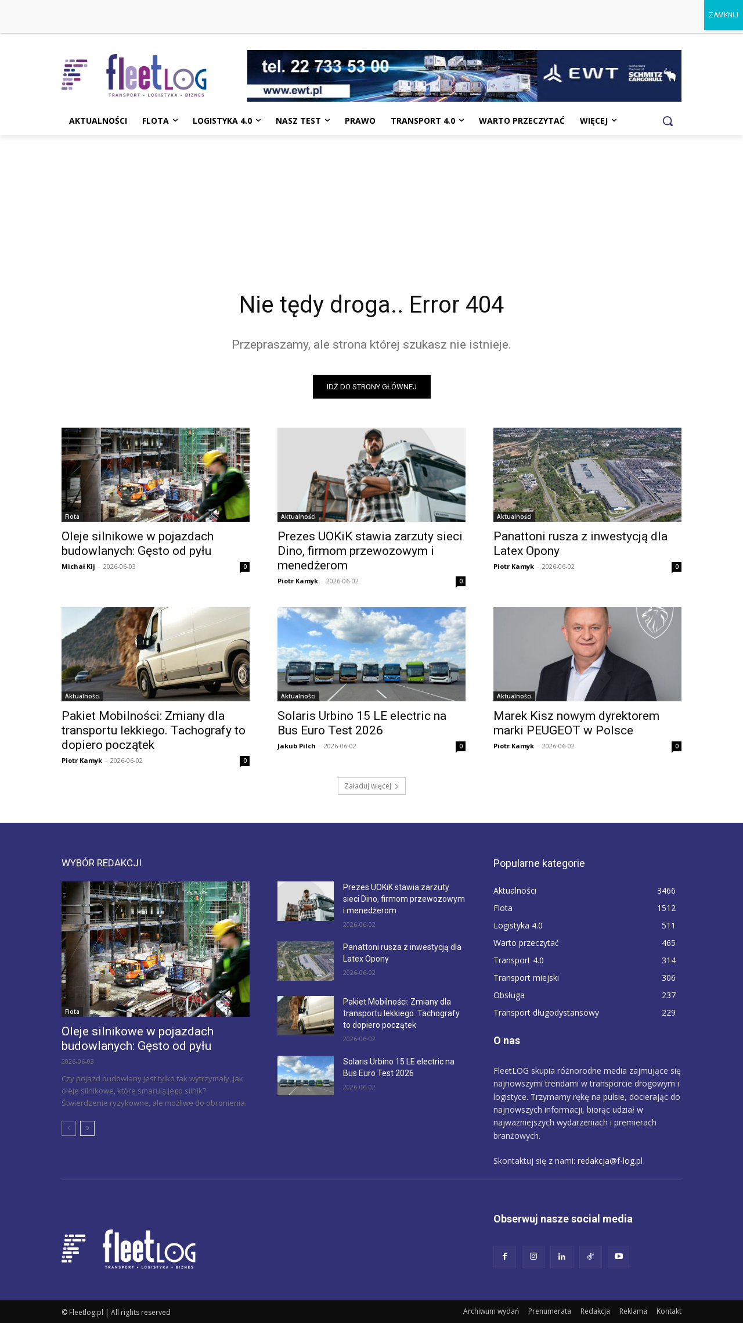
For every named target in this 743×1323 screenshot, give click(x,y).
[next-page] (87, 1128)
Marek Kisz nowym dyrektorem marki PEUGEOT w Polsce (576, 723)
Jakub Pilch (296, 745)
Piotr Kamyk (297, 580)
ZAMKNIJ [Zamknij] (723, 15)
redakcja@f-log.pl (610, 1160)
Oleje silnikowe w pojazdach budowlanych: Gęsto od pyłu (138, 543)
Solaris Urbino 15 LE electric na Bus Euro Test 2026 (361, 723)
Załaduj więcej (371, 786)
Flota (72, 516)
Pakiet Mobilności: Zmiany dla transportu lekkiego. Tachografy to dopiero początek (154, 730)
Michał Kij (78, 566)
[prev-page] (69, 1128)
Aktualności (298, 516)
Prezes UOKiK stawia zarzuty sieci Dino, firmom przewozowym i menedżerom (370, 550)
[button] (667, 121)
